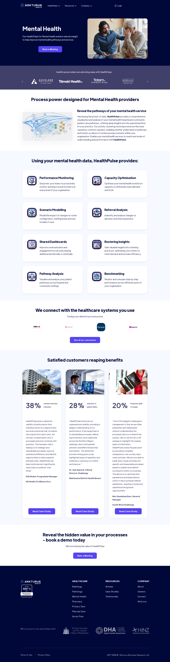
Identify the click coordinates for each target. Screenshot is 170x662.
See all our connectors (85, 340)
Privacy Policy (44, 655)
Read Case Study (42, 511)
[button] (54, 5)
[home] (31, 6)
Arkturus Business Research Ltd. (134, 655)
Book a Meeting (50, 49)
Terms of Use (26, 655)
